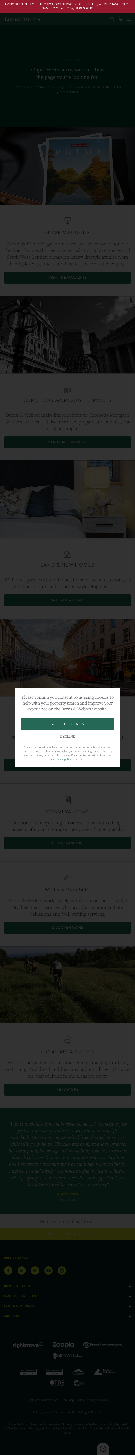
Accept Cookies (67, 724)
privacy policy (63, 759)
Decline (67, 736)
